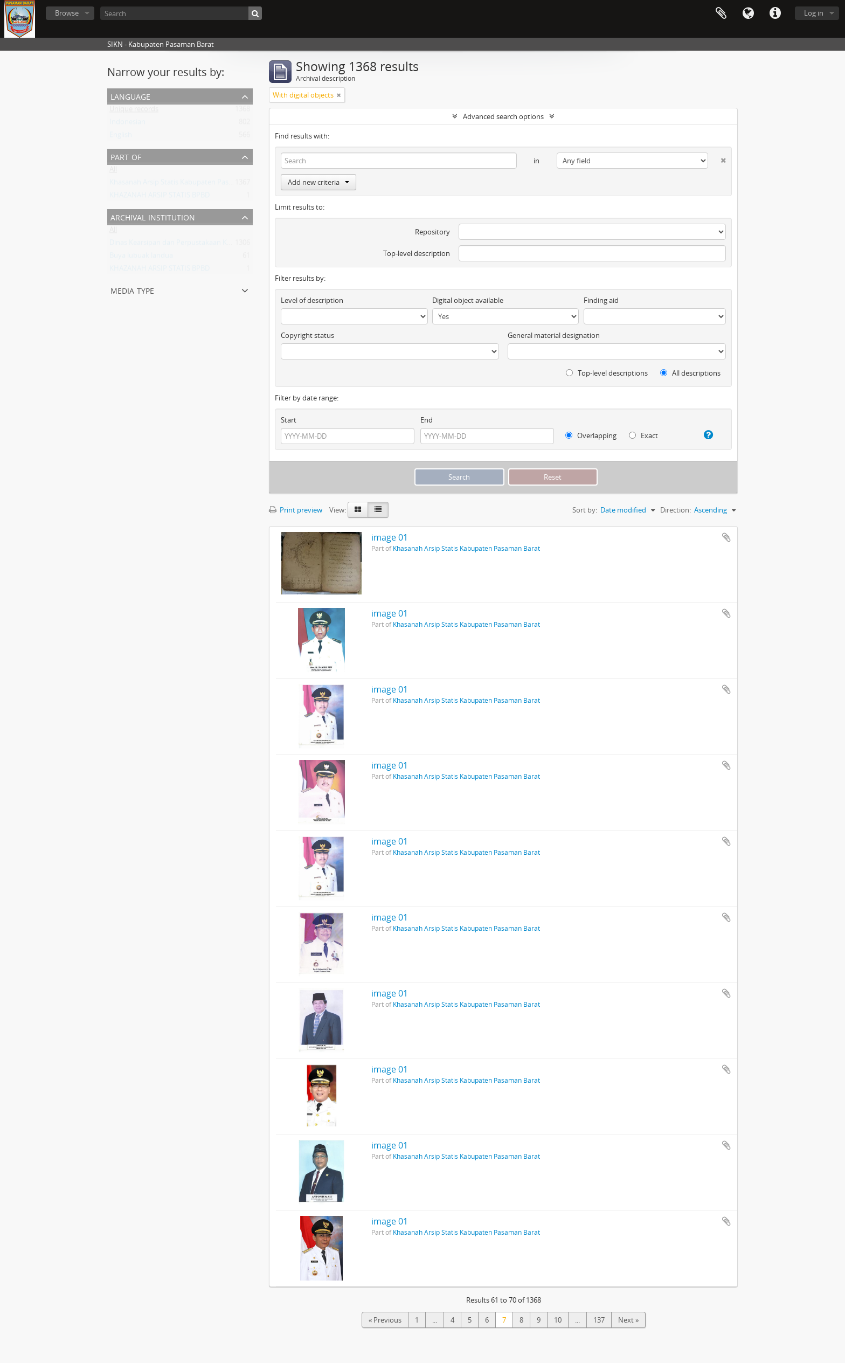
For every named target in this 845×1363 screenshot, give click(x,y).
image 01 (389, 537)
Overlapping (591, 435)
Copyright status (307, 335)
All (113, 171)
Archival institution (152, 216)
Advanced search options (503, 116)
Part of (125, 156)
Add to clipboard (726, 537)
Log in (813, 13)
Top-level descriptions (607, 373)
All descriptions (690, 373)
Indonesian (127, 124)
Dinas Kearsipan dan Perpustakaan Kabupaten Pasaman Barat (208, 245)
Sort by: (584, 510)
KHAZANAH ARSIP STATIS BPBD (159, 197)
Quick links (774, 13)
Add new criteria (318, 182)
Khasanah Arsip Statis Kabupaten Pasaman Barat (187, 184)
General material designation (554, 335)
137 (599, 1320)
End (426, 420)
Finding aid (601, 300)
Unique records (133, 111)
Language (748, 13)
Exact (643, 435)
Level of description (312, 300)
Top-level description (416, 253)
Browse (67, 13)
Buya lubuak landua (141, 257)
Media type (132, 289)
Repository (432, 232)
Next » (628, 1320)
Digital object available (467, 300)
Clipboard (721, 13)
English (120, 137)
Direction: (675, 510)
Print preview (295, 510)
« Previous (385, 1320)
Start (288, 420)
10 (558, 1320)
